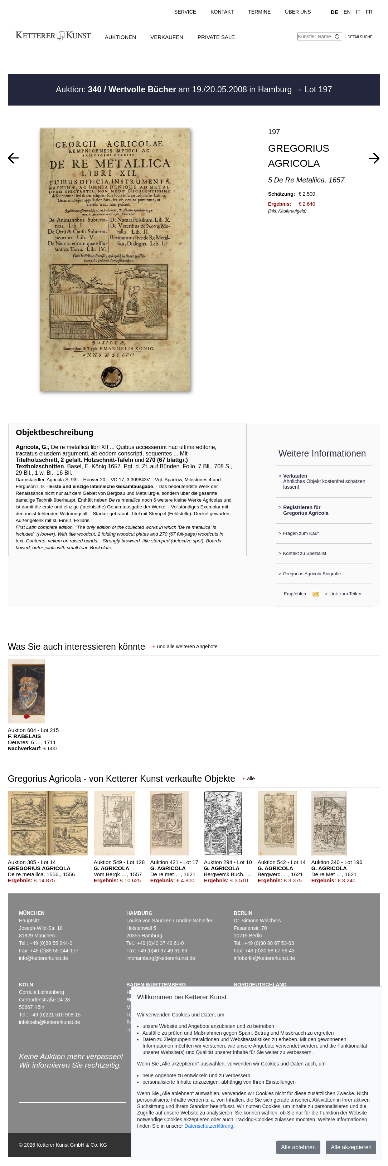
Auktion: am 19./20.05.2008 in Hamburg (175, 89)
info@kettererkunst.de (43, 958)
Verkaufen (166, 37)
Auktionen (120, 37)
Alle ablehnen (298, 1147)
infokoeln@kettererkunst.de (49, 1022)
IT (358, 12)
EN (347, 12)
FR (369, 12)
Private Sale (216, 37)
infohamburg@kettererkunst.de (160, 958)
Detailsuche (360, 37)
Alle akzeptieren (351, 1147)
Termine (259, 12)
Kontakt (222, 12)
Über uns (298, 12)
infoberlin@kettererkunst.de (264, 958)
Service (185, 12)
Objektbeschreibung (54, 432)
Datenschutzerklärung (208, 1126)
